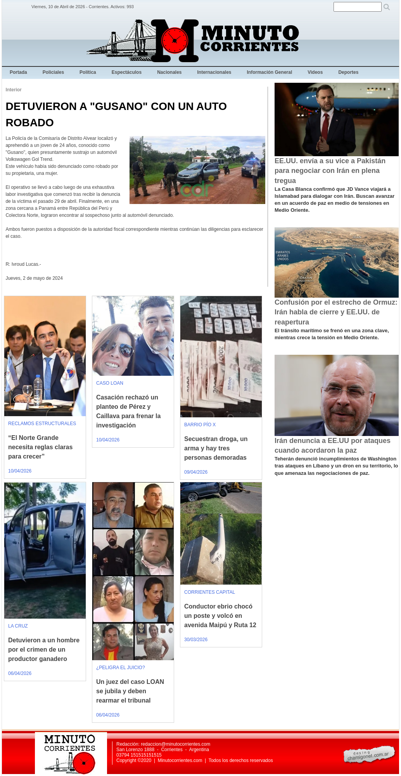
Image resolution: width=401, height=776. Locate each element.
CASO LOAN (109, 383)
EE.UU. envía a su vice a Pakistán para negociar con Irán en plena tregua (330, 170)
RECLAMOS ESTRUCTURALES (42, 423)
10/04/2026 (19, 471)
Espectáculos (127, 72)
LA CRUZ (18, 626)
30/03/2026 (195, 639)
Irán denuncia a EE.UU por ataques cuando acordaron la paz (333, 445)
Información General (269, 72)
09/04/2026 (195, 472)
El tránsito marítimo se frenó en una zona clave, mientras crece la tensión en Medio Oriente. (332, 334)
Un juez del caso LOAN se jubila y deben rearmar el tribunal (130, 691)
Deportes (348, 72)
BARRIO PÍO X (200, 424)
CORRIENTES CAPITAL (209, 592)
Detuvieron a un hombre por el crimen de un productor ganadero (44, 649)
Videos (315, 72)
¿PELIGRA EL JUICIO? (120, 667)
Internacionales (214, 72)
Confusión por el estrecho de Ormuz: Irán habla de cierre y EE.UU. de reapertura (336, 312)
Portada (18, 72)
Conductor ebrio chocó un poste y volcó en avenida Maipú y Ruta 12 (220, 615)
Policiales (53, 72)
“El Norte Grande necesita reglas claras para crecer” (40, 447)
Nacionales (169, 72)
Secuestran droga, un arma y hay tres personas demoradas (216, 448)
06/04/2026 (19, 673)
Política (88, 72)
